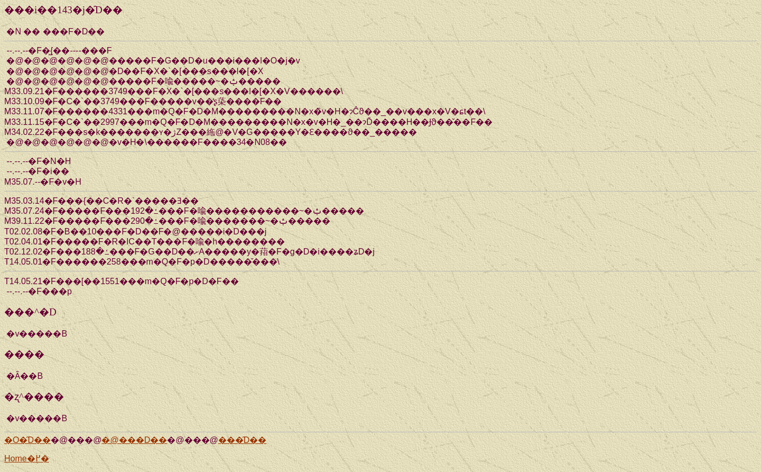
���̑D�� (242, 439)
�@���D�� (134, 439)
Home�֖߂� (26, 458)
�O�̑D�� (27, 439)
